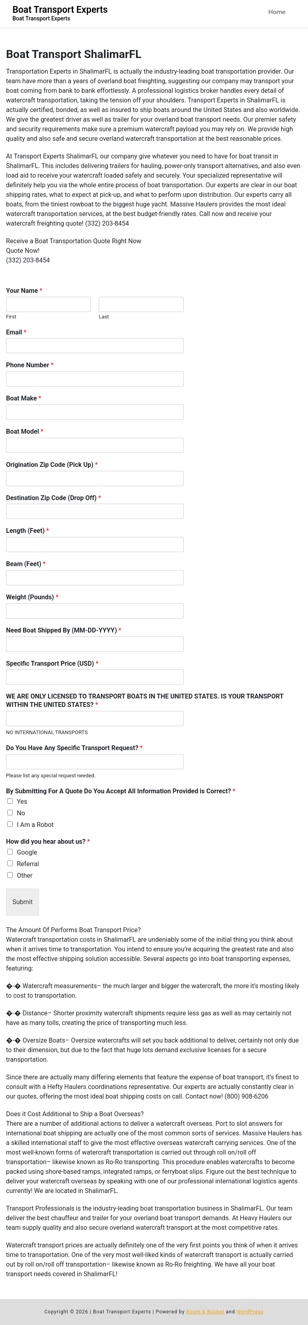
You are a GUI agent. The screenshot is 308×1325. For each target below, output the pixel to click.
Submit (22, 902)
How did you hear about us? (48, 841)
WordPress (250, 1312)
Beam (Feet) (26, 564)
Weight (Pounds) (32, 597)
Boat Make (23, 398)
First (11, 317)
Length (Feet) (27, 530)
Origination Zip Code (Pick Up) (52, 464)
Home (277, 12)
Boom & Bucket (205, 1312)
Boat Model (24, 431)
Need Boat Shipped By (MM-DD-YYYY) (63, 630)
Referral (28, 864)
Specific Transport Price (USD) (52, 663)
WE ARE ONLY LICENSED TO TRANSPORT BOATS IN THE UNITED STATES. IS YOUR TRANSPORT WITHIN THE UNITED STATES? (145, 701)
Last (104, 317)
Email (16, 332)
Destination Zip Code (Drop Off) (53, 498)
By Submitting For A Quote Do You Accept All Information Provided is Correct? (120, 791)
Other (24, 875)
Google (27, 852)
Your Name (24, 290)
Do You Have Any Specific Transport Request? (74, 748)
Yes (22, 801)
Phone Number (29, 365)
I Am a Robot (35, 825)
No (21, 813)
